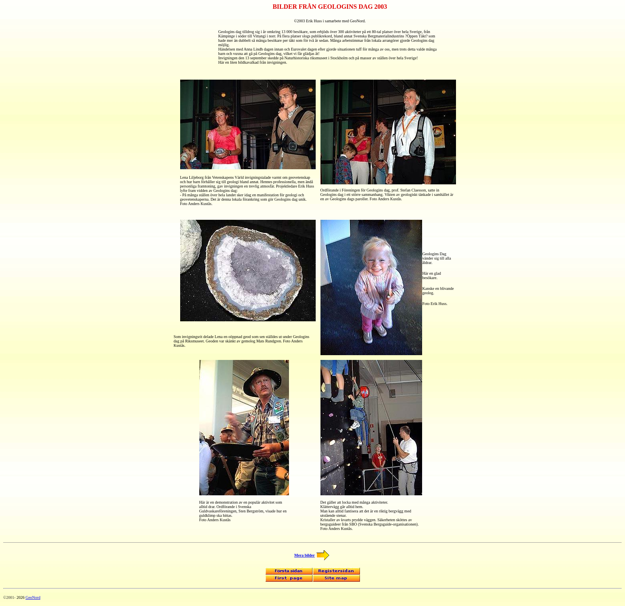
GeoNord (33, 597)
